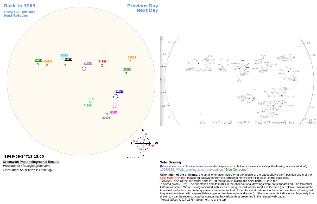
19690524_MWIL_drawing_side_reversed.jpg (191, 169)
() (236, 169)
